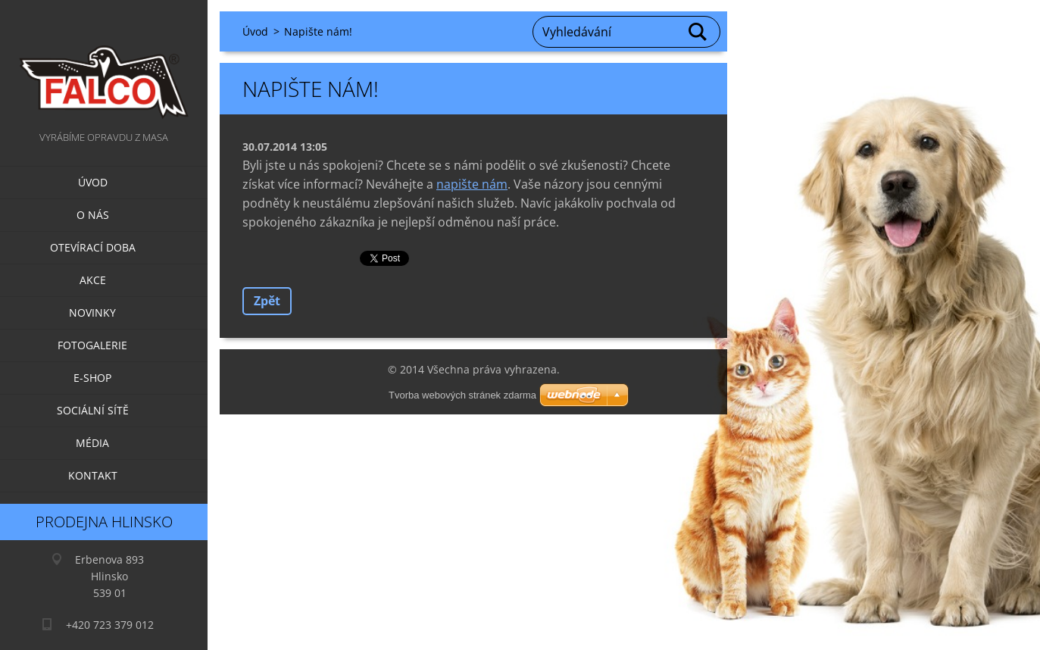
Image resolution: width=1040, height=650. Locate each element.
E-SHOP (92, 377)
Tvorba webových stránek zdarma (462, 395)
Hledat (698, 31)
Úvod (93, 182)
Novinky (92, 312)
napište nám (472, 184)
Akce (93, 280)
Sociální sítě (93, 410)
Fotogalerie (92, 345)
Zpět (267, 300)
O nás (93, 215)
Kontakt (92, 475)
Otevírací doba (93, 247)
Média (92, 443)
